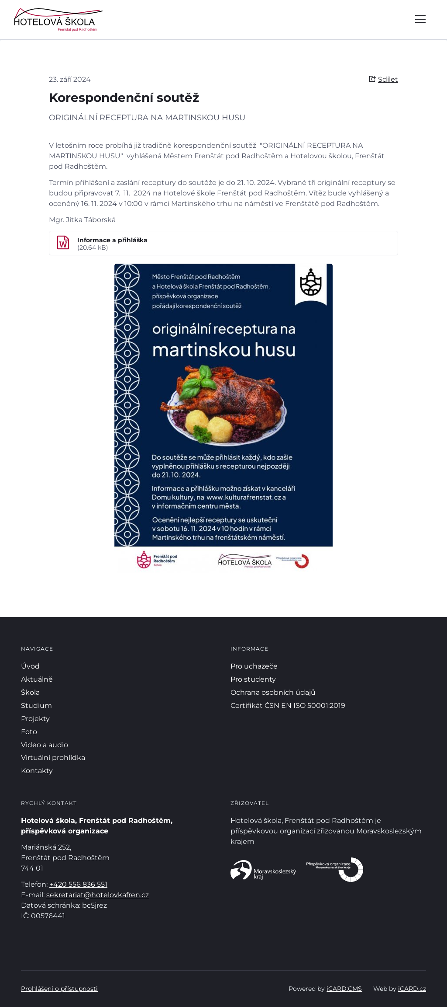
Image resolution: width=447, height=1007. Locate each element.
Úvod (30, 666)
